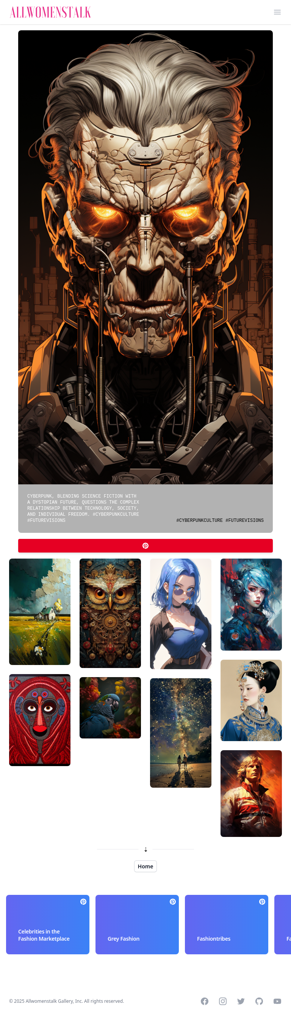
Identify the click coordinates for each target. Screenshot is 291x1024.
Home (145, 866)
